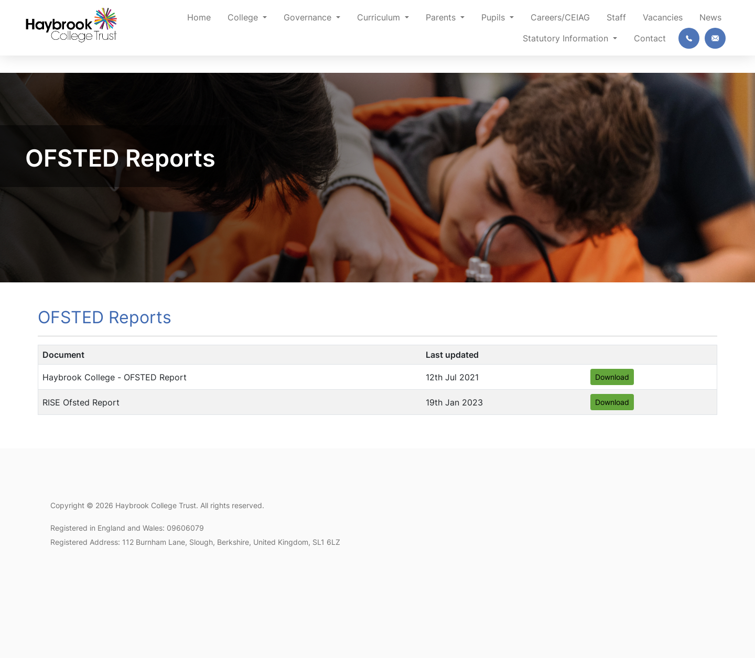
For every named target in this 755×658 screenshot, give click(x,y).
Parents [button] (442, 17)
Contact (650, 38)
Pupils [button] (494, 17)
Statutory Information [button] (567, 38)
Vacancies (663, 17)
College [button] (244, 17)
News (710, 17)
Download (612, 376)
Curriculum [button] (380, 17)
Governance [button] (309, 17)
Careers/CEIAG (560, 17)
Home (199, 17)
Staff (616, 17)
